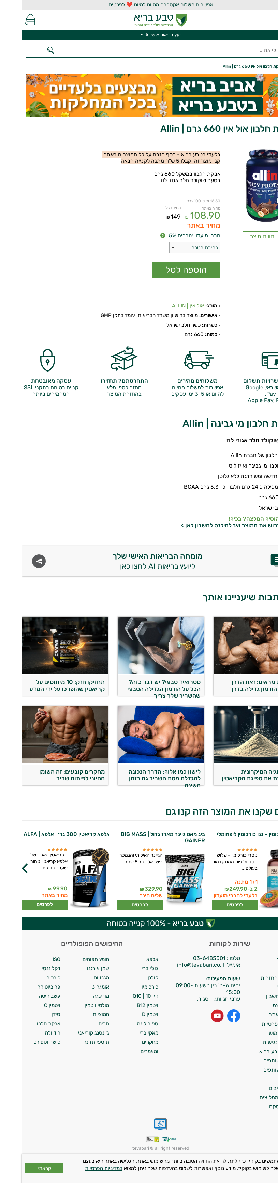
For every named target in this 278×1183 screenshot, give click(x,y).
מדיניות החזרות (256, 978)
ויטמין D (128, 1014)
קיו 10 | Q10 (123, 996)
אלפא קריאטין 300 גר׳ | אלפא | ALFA (45, 834)
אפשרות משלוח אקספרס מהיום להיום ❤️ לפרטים (139, 5)
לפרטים (213, 905)
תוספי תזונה (74, 1042)
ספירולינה (125, 1024)
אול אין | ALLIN (166, 306)
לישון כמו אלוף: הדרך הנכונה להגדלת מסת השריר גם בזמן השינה (143, 776)
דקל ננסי (29, 968)
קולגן (131, 978)
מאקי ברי (127, 1033)
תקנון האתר (260, 1014)
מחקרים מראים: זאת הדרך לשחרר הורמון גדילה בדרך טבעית (241, 687)
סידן (34, 1014)
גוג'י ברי (128, 968)
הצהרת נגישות (257, 1042)
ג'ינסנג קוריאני (71, 1033)
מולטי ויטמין (75, 1005)
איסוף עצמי (261, 1005)
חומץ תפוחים (74, 959)
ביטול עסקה (260, 1106)
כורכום (32, 978)
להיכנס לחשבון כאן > (184, 525)
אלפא (130, 959)
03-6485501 (187, 958)
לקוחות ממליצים (256, 1097)
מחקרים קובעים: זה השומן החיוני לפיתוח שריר (50, 775)
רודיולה (31, 1033)
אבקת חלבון (26, 1024)
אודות (267, 968)
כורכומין (128, 987)
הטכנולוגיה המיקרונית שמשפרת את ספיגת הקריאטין (237, 775)
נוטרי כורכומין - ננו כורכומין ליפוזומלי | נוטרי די (235, 837)
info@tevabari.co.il (179, 965)
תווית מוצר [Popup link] (240, 236)
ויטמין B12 (125, 1005)
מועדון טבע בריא (255, 1051)
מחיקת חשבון (259, 996)
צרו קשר (264, 987)
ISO (35, 959)
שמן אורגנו (76, 968)
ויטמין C (30, 1005)
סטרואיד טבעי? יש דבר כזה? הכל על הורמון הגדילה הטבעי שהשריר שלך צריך (142, 687)
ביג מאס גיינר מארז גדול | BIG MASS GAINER (141, 837)
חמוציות (79, 1014)
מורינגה (79, 996)
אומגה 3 (78, 987)
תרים (82, 1024)
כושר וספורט (25, 1042)
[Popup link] (240, 186)
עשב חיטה (28, 996)
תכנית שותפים (258, 1060)
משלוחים (264, 959)
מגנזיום (79, 978)
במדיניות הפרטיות (82, 1168)
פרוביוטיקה (27, 987)
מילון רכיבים (260, 1088)
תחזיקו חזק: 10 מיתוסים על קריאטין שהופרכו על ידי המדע (45, 685)
